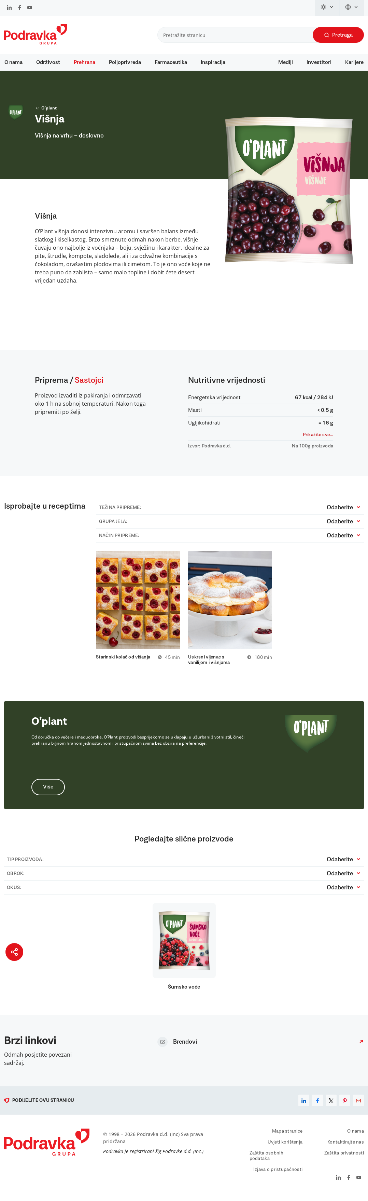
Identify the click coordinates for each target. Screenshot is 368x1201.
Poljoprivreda (125, 62)
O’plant (46, 111)
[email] (358, 1104)
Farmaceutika (171, 62)
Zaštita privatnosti (344, 1156)
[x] (331, 1104)
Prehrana (84, 62)
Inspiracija (213, 62)
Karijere (354, 62)
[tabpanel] (138, 609)
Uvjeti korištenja (285, 1146)
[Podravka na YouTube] (29, 8)
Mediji (285, 62)
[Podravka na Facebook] (19, 8)
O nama (13, 62)
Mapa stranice (287, 1135)
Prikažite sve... (318, 438)
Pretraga (338, 35)
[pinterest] (344, 1104)
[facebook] (317, 1104)
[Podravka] (35, 42)
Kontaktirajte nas (345, 1146)
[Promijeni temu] (327, 8)
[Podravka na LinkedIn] (9, 8)
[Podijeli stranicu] (14, 952)
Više (48, 791)
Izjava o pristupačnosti (277, 1173)
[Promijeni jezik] (352, 8)
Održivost (48, 62)
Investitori (319, 62)
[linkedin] (303, 1104)
